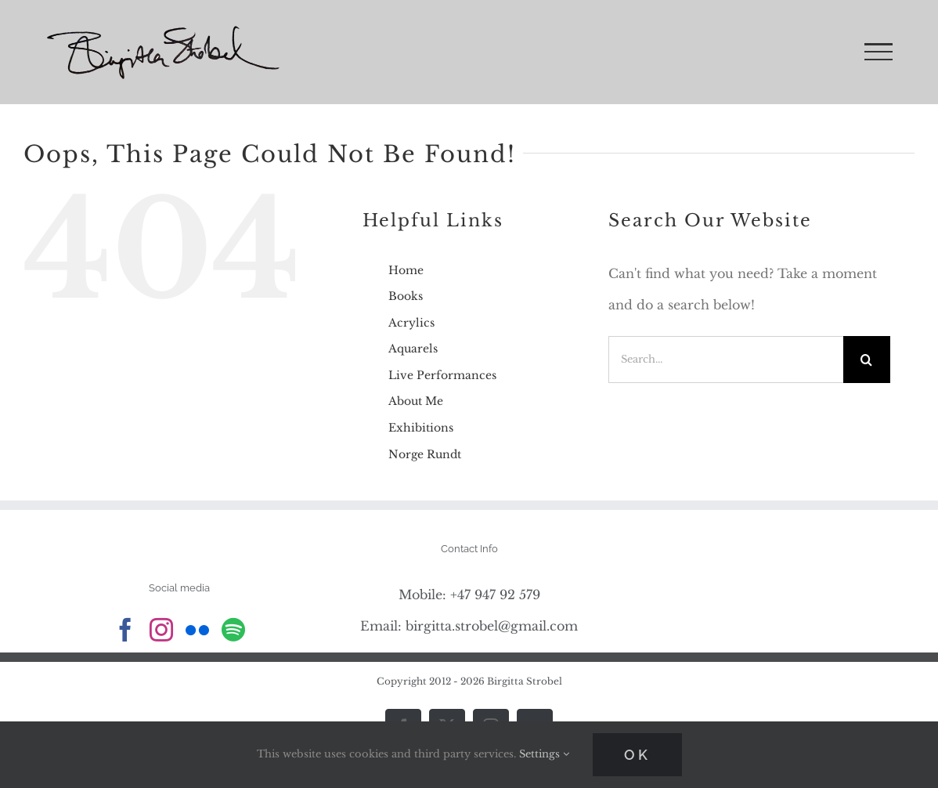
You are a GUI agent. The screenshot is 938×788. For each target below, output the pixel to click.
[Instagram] (161, 630)
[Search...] (725, 359)
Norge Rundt (424, 454)
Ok (637, 754)
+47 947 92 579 (495, 594)
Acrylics (411, 323)
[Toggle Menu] (878, 51)
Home (406, 270)
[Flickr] (197, 630)
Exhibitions (420, 428)
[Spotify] (233, 630)
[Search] (866, 359)
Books (405, 296)
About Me (415, 401)
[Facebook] (125, 630)
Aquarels (413, 349)
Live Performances (442, 375)
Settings (544, 754)
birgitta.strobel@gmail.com (492, 626)
